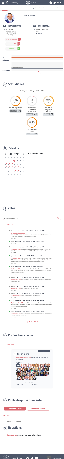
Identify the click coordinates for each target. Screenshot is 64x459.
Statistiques (12, 8)
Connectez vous (12, 435)
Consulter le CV (12, 44)
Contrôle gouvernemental (48, 8)
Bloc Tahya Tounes (11, 33)
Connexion (14, 2)
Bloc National (10, 29)
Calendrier (20, 8)
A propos (4, 8)
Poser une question (11, 39)
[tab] (14, 161)
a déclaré (11, 48)
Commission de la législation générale (34, 383)
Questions (59, 8)
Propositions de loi (36, 8)
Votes (27, 8)
